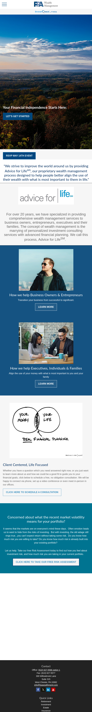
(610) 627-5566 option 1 (49, 670)
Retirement (46, 701)
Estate (46, 707)
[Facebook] (38, 690)
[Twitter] (43, 690)
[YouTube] (53, 690)
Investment (46, 704)
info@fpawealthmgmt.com (46, 685)
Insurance (45, 711)
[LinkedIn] (48, 690)
